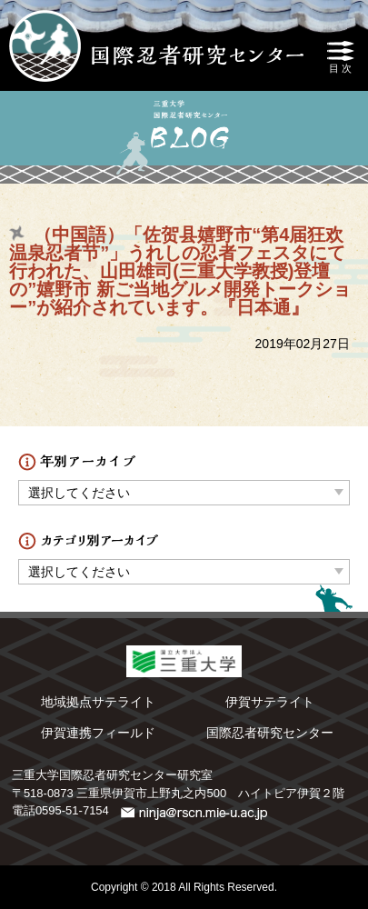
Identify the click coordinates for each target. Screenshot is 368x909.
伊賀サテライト (269, 701)
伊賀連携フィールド (98, 732)
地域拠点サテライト (98, 701)
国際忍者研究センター (269, 732)
